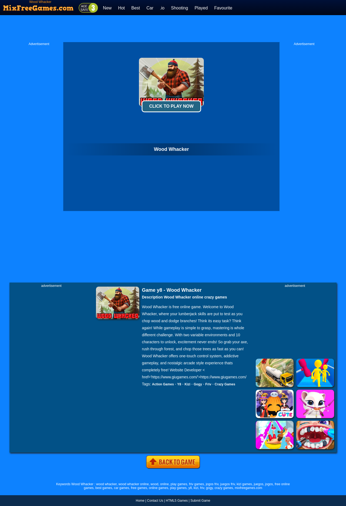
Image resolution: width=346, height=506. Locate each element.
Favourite (223, 8)
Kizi (187, 384)
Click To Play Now (171, 106)
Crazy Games (225, 384)
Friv (208, 384)
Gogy (198, 384)
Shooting (179, 8)
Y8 (179, 384)
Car (150, 8)
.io (162, 8)
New (107, 8)
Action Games (163, 384)
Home (140, 500)
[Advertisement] (173, 28)
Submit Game (200, 500)
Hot (121, 8)
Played (201, 8)
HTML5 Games (177, 500)
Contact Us (155, 500)
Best (135, 8)
